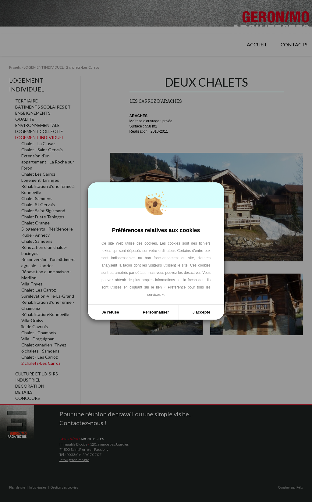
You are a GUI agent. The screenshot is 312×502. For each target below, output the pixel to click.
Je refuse (110, 312)
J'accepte (201, 312)
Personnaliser (156, 312)
